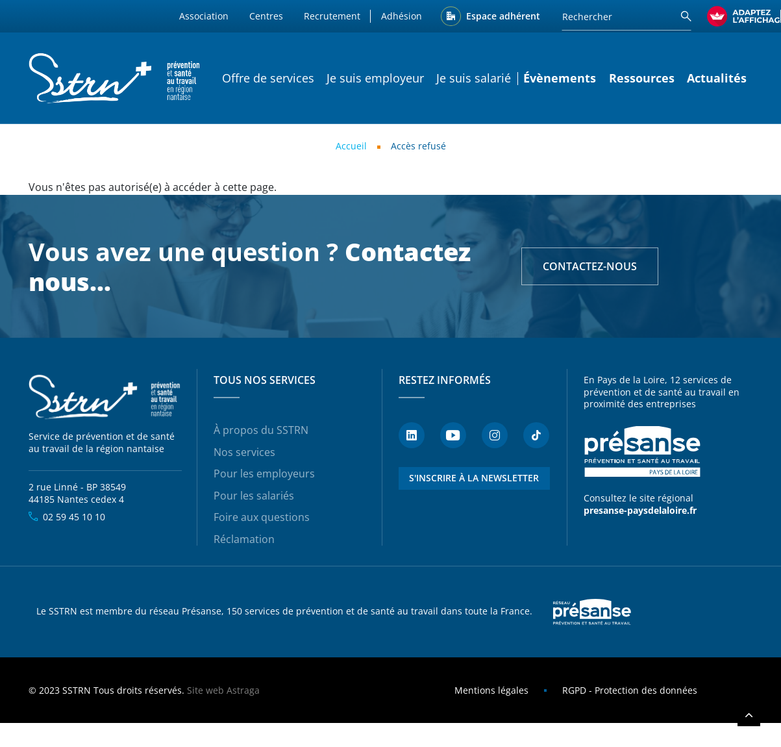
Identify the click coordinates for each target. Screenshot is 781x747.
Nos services (244, 452)
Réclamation (244, 539)
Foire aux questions (262, 517)
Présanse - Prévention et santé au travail (642, 451)
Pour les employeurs (264, 473)
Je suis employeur (375, 78)
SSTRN (105, 397)
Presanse (592, 611)
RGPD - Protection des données (629, 690)
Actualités (717, 78)
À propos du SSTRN (261, 430)
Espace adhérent (503, 16)
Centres (266, 16)
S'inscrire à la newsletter (474, 478)
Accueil (351, 146)
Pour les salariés (254, 495)
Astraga (243, 690)
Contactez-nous (590, 266)
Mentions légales (491, 690)
